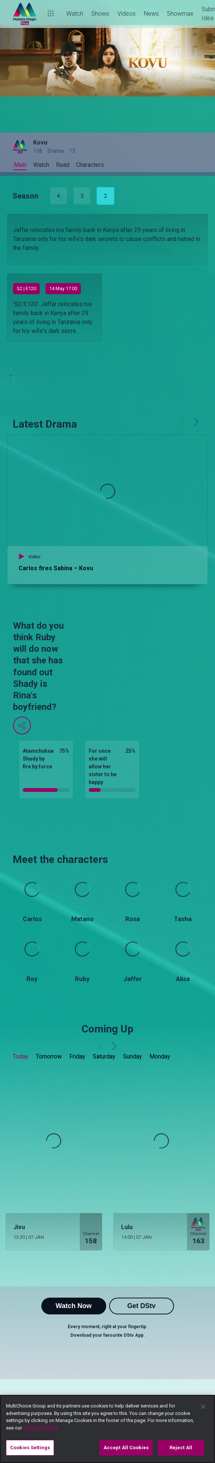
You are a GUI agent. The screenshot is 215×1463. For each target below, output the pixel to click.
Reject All (181, 1447)
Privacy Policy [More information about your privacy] (41, 1428)
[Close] (203, 1407)
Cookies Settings (30, 1447)
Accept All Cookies (126, 1447)
